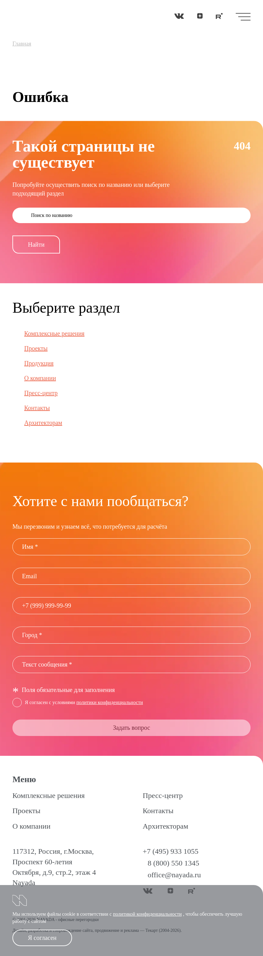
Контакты (37, 407)
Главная (21, 44)
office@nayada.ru (174, 875)
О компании (40, 378)
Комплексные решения (54, 333)
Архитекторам (43, 422)
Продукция (38, 363)
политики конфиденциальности (109, 702)
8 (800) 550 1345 (173, 863)
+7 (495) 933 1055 (171, 851)
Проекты (36, 348)
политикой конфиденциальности (147, 914)
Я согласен (42, 937)
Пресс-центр (41, 393)
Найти (36, 244)
